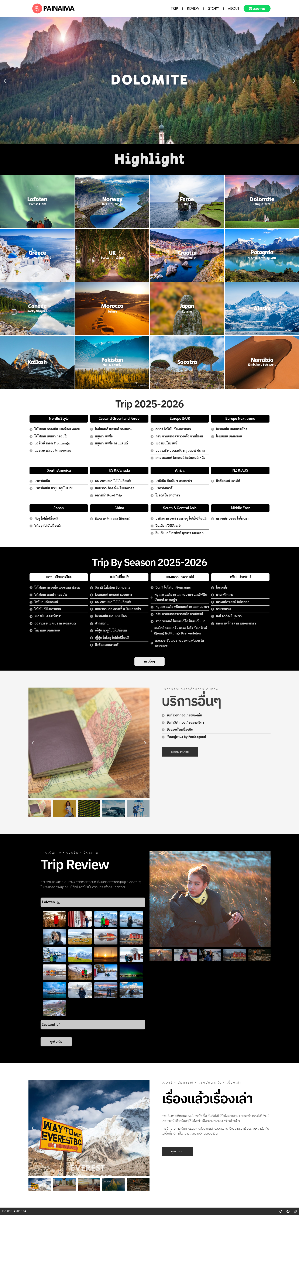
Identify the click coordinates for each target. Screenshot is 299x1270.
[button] (4, 80)
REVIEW (191, 8)
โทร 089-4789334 (14, 1266)
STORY (212, 8)
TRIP (172, 8)
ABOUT (232, 8)
